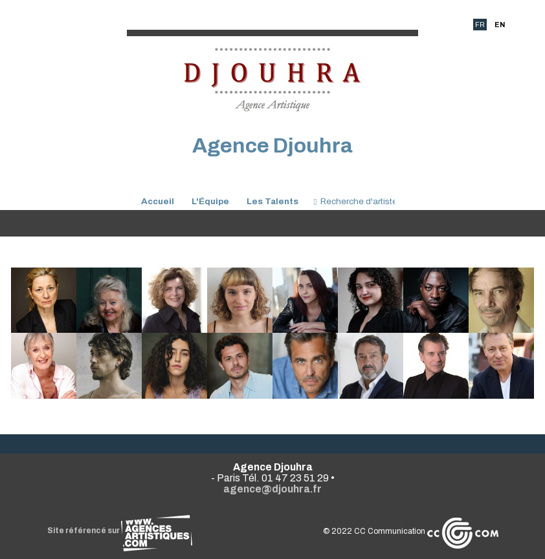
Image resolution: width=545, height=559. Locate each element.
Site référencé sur (119, 530)
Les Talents (272, 201)
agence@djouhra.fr (272, 488)
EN (500, 24)
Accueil (157, 201)
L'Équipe (210, 201)
